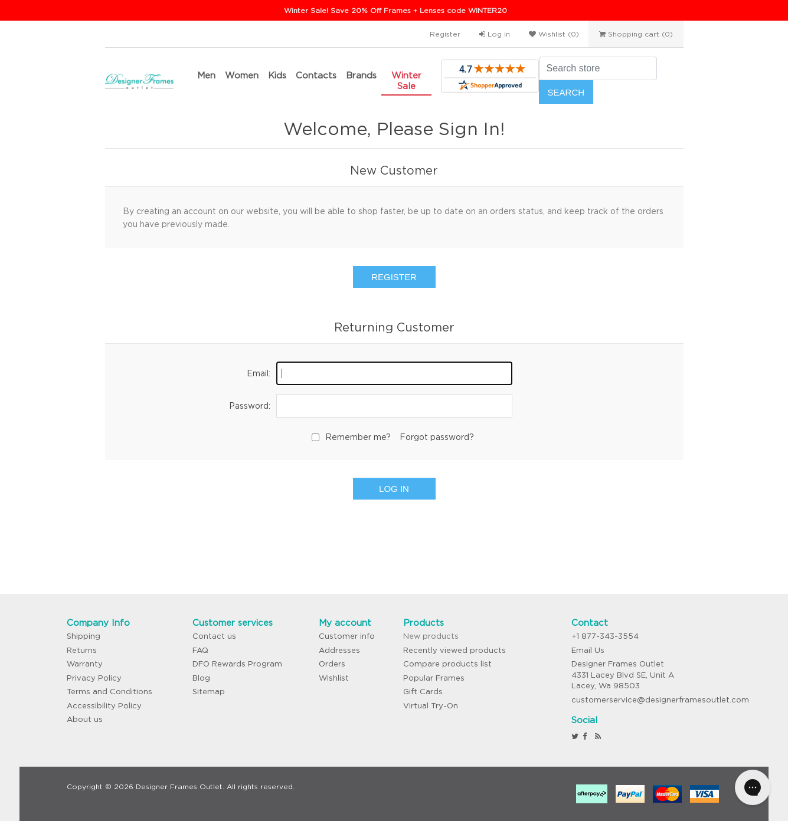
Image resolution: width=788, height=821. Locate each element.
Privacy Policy (94, 678)
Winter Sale (406, 80)
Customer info (347, 636)
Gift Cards (423, 691)
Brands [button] (361, 75)
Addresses (339, 650)
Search (566, 92)
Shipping (83, 636)
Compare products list (447, 663)
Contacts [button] (316, 75)
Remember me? (358, 437)
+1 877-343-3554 (605, 636)
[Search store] (598, 68)
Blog (201, 678)
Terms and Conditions (109, 691)
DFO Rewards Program (237, 663)
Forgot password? (437, 437)
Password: (249, 405)
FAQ (200, 650)
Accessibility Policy (104, 705)
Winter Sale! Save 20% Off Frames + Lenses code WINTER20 (395, 10)
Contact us (214, 636)
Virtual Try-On (430, 705)
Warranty (85, 663)
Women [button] (242, 75)
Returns (82, 650)
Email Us (587, 650)
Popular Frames (434, 678)
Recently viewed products (454, 650)
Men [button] (206, 75)
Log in (494, 34)
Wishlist (334, 678)
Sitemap (208, 691)
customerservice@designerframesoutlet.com (660, 699)
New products (431, 636)
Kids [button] (277, 75)
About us (85, 719)
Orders (332, 663)
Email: (258, 373)
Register (445, 34)
